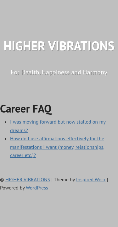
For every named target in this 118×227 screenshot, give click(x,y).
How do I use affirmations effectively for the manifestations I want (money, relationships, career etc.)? (57, 146)
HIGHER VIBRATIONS (59, 46)
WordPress (37, 187)
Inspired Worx (91, 179)
